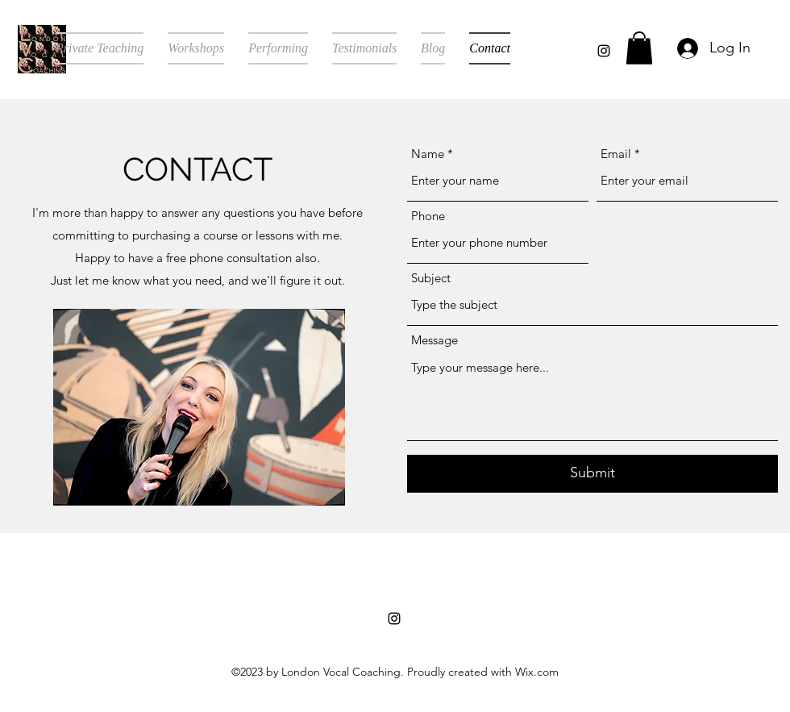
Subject (431, 278)
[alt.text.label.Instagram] (604, 51)
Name (427, 154)
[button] (639, 48)
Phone (428, 216)
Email (616, 154)
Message (434, 340)
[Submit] (592, 474)
